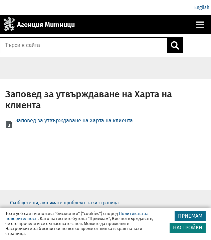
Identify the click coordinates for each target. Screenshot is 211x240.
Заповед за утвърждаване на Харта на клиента (74, 120)
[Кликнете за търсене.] (175, 45)
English (201, 7)
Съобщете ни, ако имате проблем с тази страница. (65, 203)
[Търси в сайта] (83, 45)
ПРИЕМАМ (190, 216)
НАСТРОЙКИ (187, 227)
